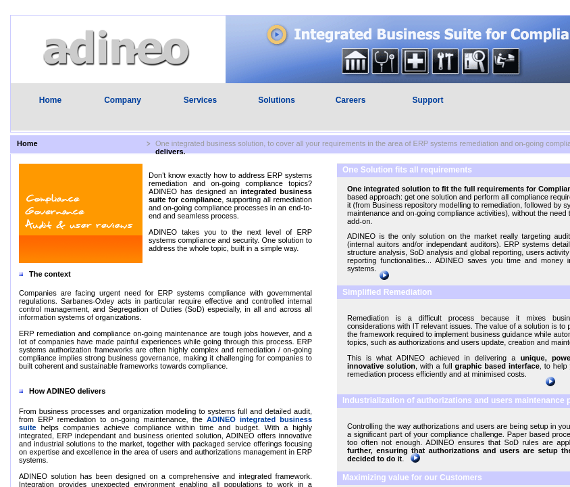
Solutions (276, 100)
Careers (351, 100)
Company (122, 100)
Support (428, 100)
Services (200, 100)
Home (50, 100)
